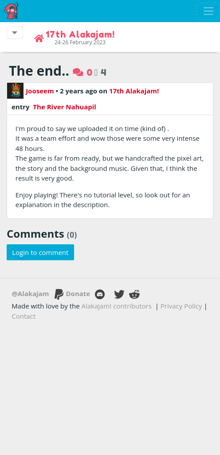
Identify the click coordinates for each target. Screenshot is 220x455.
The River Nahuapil (63, 106)
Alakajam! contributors (117, 305)
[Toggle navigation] (208, 11)
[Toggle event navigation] (15, 33)
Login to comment (40, 252)
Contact (23, 316)
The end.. (39, 71)
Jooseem (30, 90)
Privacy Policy (181, 305)
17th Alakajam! (134, 90)
